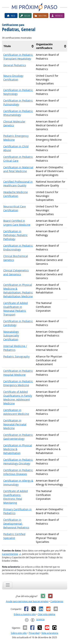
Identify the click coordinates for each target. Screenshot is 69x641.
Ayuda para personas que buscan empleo (27, 601)
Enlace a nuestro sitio (25, 614)
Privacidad (34, 633)
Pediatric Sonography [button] (16, 356)
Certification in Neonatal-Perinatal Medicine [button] (14, 424)
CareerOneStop (10, 553)
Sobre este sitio (19, 633)
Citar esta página (46, 614)
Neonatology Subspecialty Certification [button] (11, 335)
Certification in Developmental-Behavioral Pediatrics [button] (16, 523)
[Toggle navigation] (7, 585)
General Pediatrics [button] (14, 65)
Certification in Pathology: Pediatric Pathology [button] (15, 235)
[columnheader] (18, 46)
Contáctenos (56, 601)
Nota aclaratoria (49, 633)
